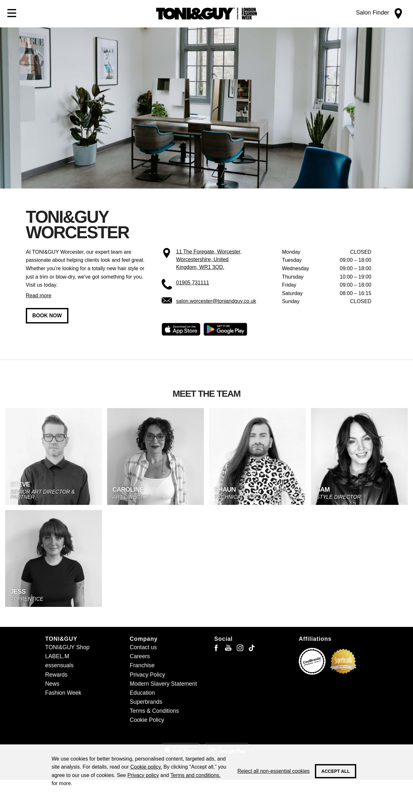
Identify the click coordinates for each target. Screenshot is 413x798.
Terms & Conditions (154, 711)
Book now (47, 315)
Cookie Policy (147, 720)
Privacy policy (143, 775)
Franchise (142, 665)
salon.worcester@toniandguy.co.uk (216, 301)
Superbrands (146, 702)
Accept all (335, 771)
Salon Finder (372, 12)
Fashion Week (63, 693)
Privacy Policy (147, 674)
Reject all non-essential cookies (273, 771)
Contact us (143, 647)
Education (142, 693)
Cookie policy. (146, 767)
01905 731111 (192, 282)
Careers (140, 656)
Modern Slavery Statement (163, 683)
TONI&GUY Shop (67, 647)
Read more (38, 295)
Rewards (56, 674)
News (52, 683)
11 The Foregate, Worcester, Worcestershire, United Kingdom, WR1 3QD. (209, 259)
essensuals (59, 665)
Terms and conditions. (195, 775)
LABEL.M (57, 656)
